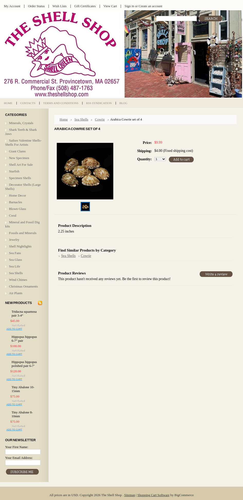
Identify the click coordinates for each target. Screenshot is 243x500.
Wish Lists (59, 6)
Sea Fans (15, 253)
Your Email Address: (19, 458)
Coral (12, 215)
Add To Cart (14, 329)
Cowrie (100, 119)
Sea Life (14, 266)
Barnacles (15, 202)
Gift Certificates (85, 6)
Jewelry (14, 240)
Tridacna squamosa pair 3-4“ (24, 313)
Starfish (14, 171)
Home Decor (17, 195)
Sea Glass (15, 260)
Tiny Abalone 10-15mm (23, 389)
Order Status (36, 6)
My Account (12, 6)
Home (64, 119)
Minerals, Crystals (21, 123)
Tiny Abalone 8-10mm (22, 414)
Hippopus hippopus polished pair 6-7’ (24, 364)
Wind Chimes (18, 280)
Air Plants (15, 293)
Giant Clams (17, 151)
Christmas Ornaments (23, 286)
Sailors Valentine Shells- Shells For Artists (23, 142)
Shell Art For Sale (21, 164)
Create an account (150, 6)
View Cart (110, 6)
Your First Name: (16, 447)
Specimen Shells (20, 178)
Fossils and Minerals (22, 233)
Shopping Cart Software (153, 495)
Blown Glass (17, 209)
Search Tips (187, 24)
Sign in (129, 6)
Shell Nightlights (20, 246)
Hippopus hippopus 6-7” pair (24, 338)
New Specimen (19, 158)
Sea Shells (16, 273)
